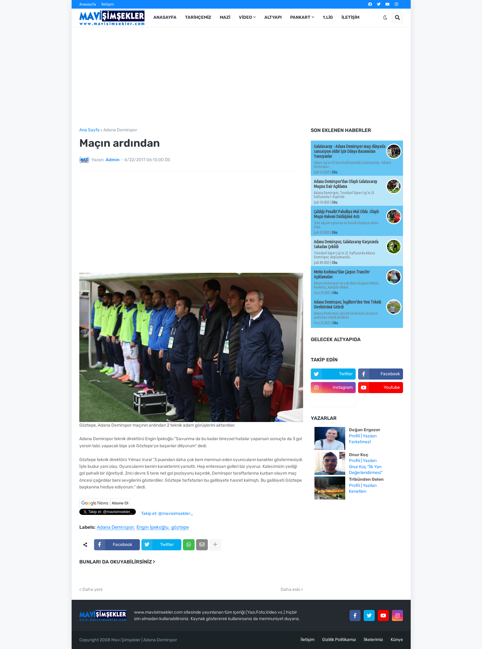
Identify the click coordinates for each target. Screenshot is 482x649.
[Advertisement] (241, 77)
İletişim (107, 4)
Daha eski (290, 589)
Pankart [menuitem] (300, 17)
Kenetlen (357, 491)
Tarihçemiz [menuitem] (198, 17)
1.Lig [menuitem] (328, 17)
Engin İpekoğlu (152, 527)
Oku (335, 172)
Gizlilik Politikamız (339, 639)
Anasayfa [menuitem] (164, 17)
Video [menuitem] (245, 17)
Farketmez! (360, 441)
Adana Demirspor (120, 130)
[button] (385, 17)
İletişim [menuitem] (350, 17)
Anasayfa (87, 4)
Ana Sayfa (89, 130)
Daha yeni (92, 589)
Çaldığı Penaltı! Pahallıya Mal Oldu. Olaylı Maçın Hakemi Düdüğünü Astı (346, 214)
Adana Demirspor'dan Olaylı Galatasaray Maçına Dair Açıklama (345, 184)
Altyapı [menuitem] (273, 17)
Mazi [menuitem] (225, 17)
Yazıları (370, 436)
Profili (354, 436)
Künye (397, 639)
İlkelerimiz (373, 639)
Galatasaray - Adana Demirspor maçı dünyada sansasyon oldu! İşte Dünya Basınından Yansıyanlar (349, 151)
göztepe (180, 527)
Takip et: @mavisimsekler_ (167, 513)
